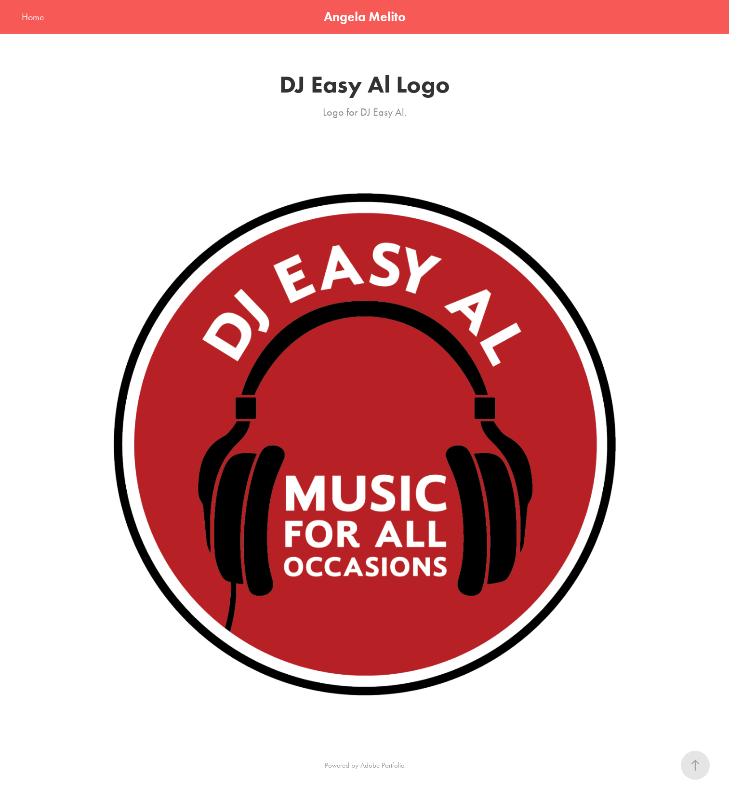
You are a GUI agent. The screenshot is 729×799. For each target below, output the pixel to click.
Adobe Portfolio (382, 765)
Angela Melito (365, 17)
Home (33, 17)
